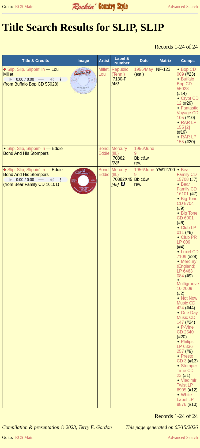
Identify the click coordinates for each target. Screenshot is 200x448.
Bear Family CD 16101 (187, 189)
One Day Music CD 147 (187, 317)
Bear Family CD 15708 (187, 174)
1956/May (143, 69)
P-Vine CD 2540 (185, 329)
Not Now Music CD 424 (187, 303)
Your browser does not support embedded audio (35, 79)
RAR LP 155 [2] (186, 125)
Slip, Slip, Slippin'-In (26, 148)
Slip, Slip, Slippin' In (26, 69)
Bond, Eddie (104, 151)
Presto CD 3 (185, 358)
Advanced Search (183, 6)
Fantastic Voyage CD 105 (187, 113)
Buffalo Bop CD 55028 (185, 84)
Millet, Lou (104, 71)
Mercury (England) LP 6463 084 (186, 268)
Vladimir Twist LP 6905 (186, 385)
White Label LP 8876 (185, 399)
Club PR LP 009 (187, 239)
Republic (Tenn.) (120, 71)
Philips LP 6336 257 (185, 346)
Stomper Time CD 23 (187, 370)
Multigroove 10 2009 (188, 286)
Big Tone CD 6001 (187, 215)
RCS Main (24, 6)
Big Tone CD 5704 (187, 201)
